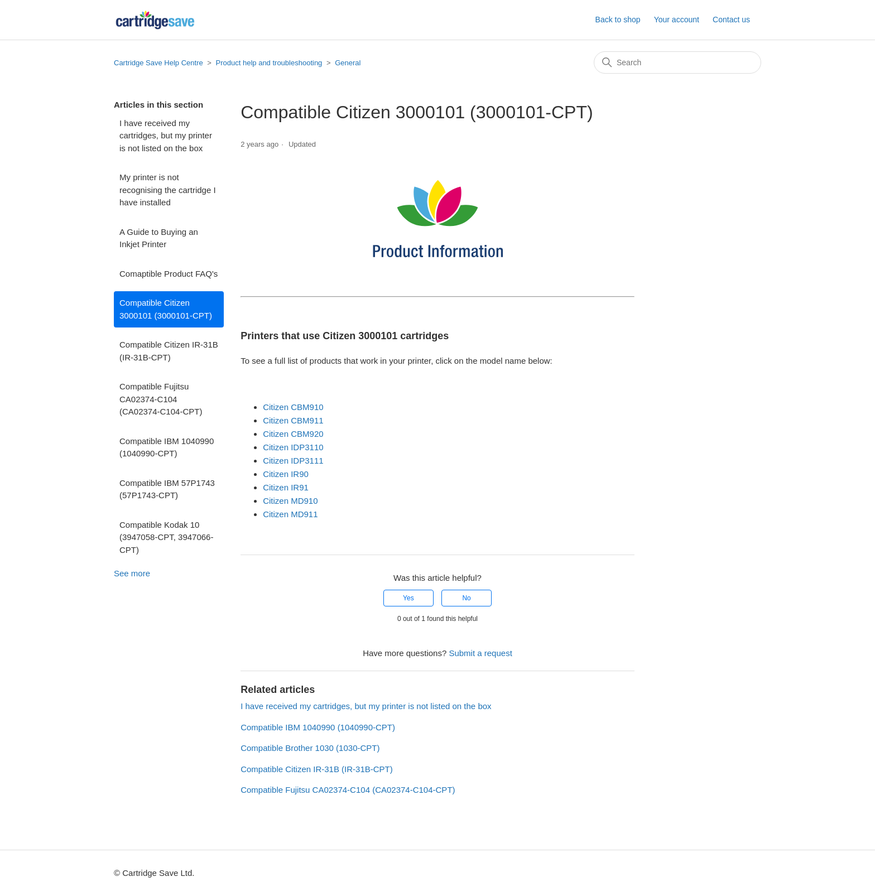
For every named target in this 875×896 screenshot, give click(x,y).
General (347, 63)
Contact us (731, 19)
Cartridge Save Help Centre (158, 63)
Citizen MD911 (290, 514)
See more (132, 573)
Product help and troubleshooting (269, 63)
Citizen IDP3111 (293, 460)
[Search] (677, 62)
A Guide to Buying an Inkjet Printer (158, 238)
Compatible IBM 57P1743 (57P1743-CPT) (167, 489)
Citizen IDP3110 (293, 447)
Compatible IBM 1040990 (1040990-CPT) (166, 447)
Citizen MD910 (290, 500)
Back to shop (618, 19)
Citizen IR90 (286, 474)
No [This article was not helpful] (466, 598)
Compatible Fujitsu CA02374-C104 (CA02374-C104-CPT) (160, 399)
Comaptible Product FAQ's (168, 273)
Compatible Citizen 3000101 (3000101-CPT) (165, 309)
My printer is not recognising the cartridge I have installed (167, 189)
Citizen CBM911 (293, 420)
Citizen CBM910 (293, 407)
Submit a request (480, 653)
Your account (676, 19)
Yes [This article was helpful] (408, 598)
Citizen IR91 (286, 487)
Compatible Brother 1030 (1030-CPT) (310, 748)
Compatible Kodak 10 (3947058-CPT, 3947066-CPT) (166, 537)
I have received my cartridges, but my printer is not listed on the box (165, 135)
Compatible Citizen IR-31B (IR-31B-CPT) (168, 351)
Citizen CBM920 (293, 434)
